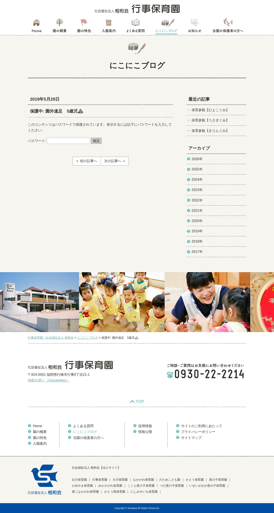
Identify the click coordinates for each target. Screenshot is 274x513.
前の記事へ (88, 161)
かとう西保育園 (114, 491)
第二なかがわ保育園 (85, 491)
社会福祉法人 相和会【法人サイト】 (96, 467)
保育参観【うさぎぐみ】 (210, 120)
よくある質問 (135, 26)
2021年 (197, 210)
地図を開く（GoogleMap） (49, 380)
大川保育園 (120, 479)
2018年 (197, 241)
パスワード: (59, 141)
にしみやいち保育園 (144, 491)
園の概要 (59, 26)
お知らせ (195, 26)
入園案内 (108, 26)
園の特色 (84, 26)
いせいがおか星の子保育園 (207, 485)
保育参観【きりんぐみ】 (210, 131)
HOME (36, 26)
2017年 (197, 252)
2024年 (197, 179)
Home (37, 426)
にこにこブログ (166, 26)
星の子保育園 (218, 479)
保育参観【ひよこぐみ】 (210, 110)
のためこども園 (169, 479)
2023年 (197, 190)
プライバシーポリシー (198, 432)
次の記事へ (112, 161)
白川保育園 (79, 479)
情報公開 (145, 432)
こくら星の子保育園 (141, 485)
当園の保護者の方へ (227, 26)
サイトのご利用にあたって (201, 426)
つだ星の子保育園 (172, 485)
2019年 (197, 231)
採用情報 (145, 426)
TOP (137, 401)
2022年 (197, 200)
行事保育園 (99, 479)
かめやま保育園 (82, 485)
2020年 (197, 221)
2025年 (197, 169)
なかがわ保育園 (143, 479)
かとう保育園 (195, 479)
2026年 (197, 159)
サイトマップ (191, 438)
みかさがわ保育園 (110, 485)
